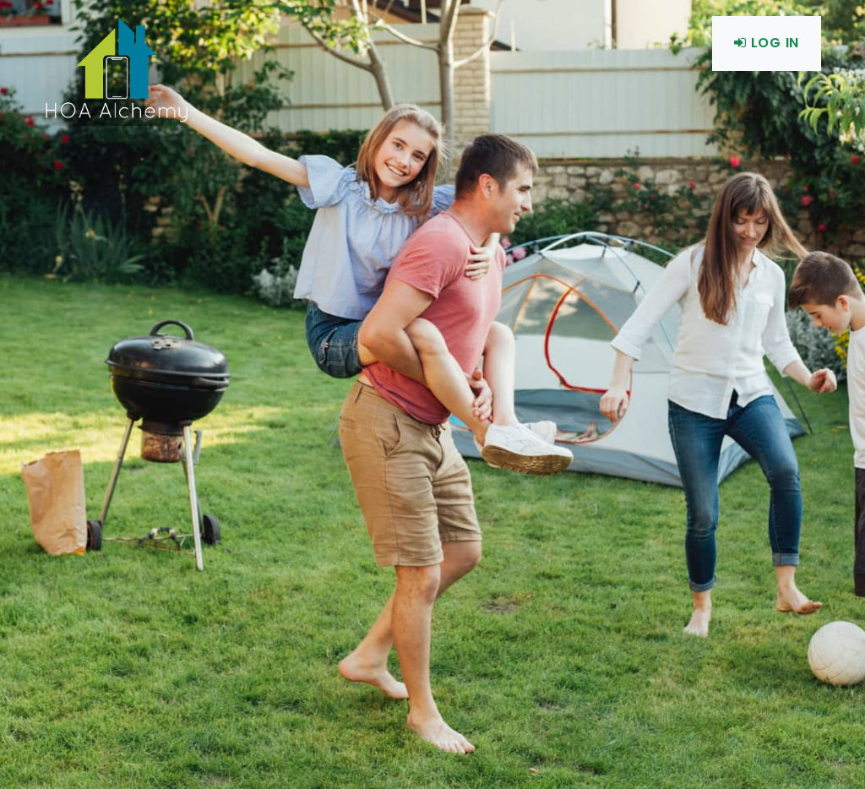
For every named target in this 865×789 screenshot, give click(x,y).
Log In (766, 42)
